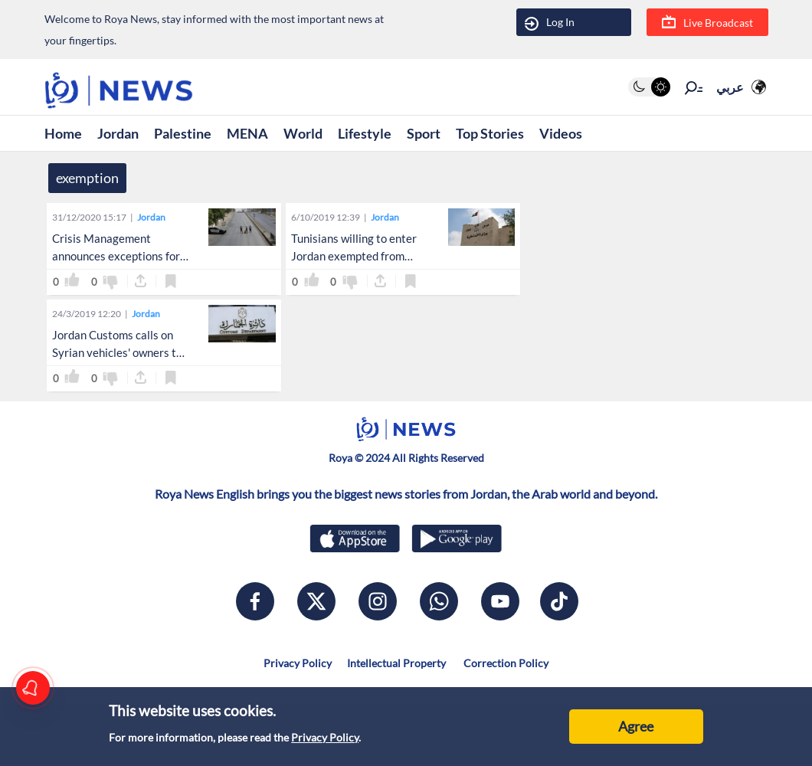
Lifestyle (364, 133)
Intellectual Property (396, 662)
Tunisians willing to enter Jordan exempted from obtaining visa (354, 255)
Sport (423, 133)
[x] (316, 601)
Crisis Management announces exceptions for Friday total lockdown (116, 255)
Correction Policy (504, 662)
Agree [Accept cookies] (635, 726)
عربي (730, 87)
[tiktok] (559, 601)
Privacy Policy (325, 737)
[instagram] (378, 601)
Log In (550, 22)
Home (63, 133)
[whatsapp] (439, 601)
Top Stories (490, 133)
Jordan (118, 133)
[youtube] (500, 601)
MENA (247, 133)
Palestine (182, 133)
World (303, 133)
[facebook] (255, 601)
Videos (560, 133)
